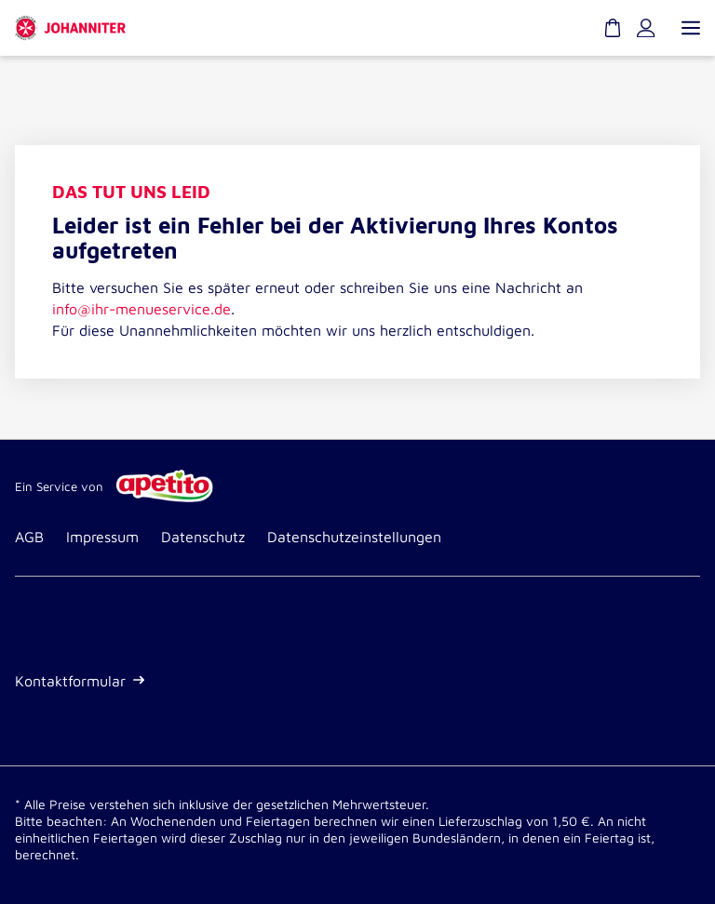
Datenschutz (203, 536)
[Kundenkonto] (646, 28)
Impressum (102, 536)
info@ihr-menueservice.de (141, 308)
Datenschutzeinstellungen (354, 536)
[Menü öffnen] (689, 28)
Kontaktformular (79, 680)
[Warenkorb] (612, 28)
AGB (29, 536)
